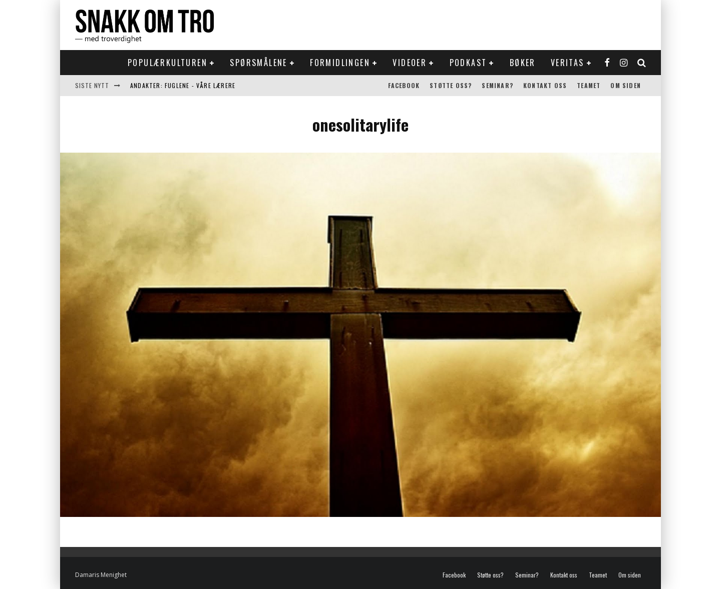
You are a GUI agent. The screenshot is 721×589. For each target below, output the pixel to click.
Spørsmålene (258, 63)
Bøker (523, 63)
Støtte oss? (451, 85)
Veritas (567, 63)
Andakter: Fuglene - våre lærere (182, 85)
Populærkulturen (167, 63)
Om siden (625, 85)
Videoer (410, 63)
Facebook (404, 85)
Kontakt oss (545, 85)
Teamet (588, 85)
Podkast (468, 63)
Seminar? (497, 85)
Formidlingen (340, 63)
